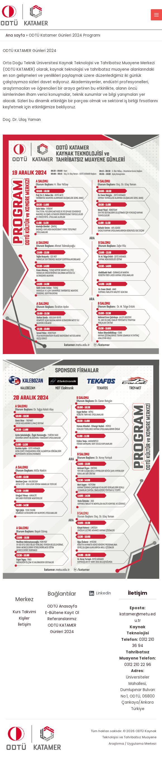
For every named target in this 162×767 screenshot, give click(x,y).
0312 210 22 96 (137, 668)
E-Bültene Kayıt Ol (62, 616)
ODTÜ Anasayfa (62, 609)
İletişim (24, 628)
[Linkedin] (100, 596)
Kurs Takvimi (24, 615)
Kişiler (24, 621)
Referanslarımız (62, 622)
